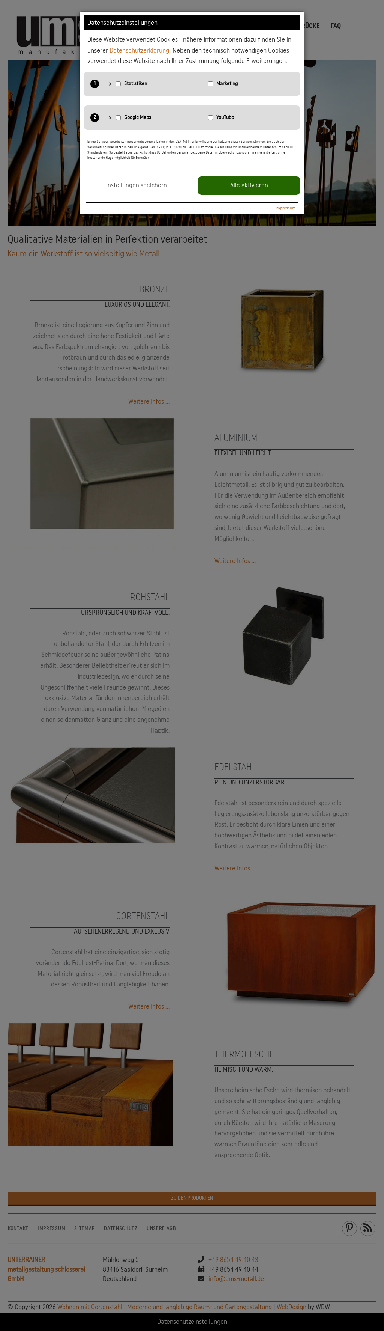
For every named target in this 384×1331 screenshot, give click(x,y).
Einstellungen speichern (135, 185)
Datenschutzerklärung (139, 50)
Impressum (285, 208)
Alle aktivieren (249, 185)
